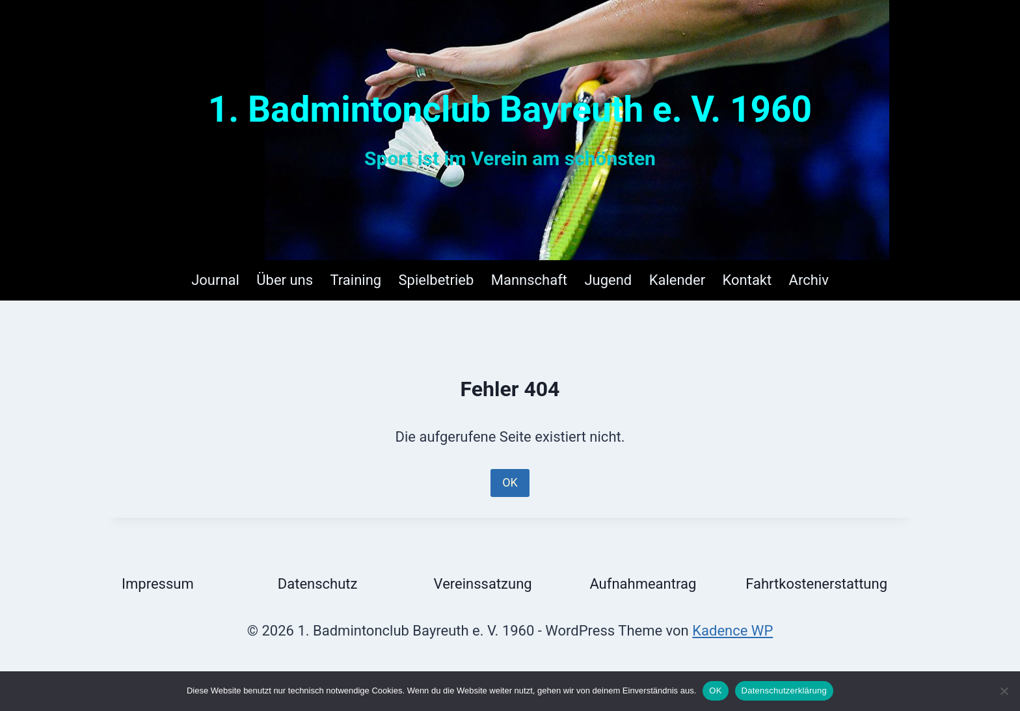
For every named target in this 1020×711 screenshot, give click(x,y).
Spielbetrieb (436, 280)
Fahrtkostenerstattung (816, 584)
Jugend (608, 280)
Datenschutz (318, 584)
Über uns (284, 280)
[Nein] (1003, 690)
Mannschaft (529, 280)
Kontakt (747, 280)
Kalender (677, 280)
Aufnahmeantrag (642, 584)
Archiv (809, 280)
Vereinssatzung (483, 584)
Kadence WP (732, 631)
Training (356, 280)
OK (510, 482)
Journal (215, 280)
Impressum (158, 584)
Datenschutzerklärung (784, 690)
